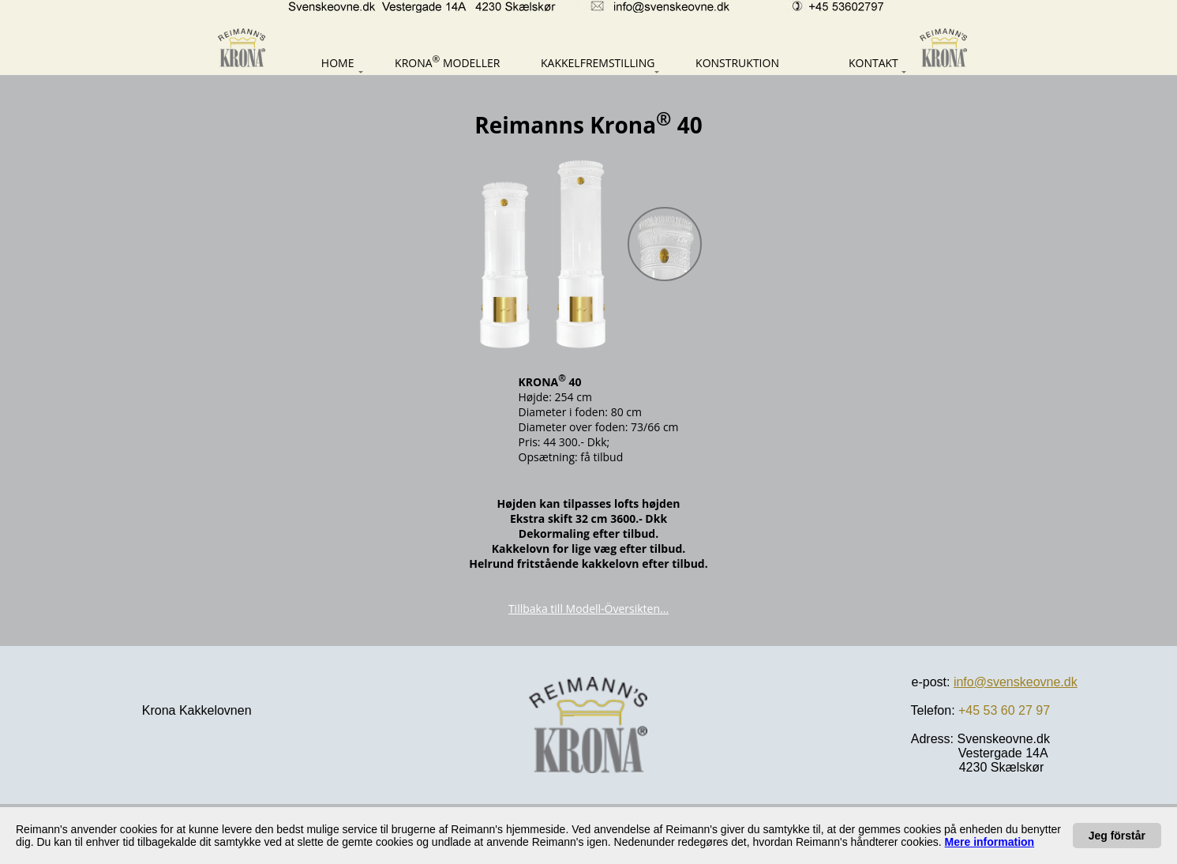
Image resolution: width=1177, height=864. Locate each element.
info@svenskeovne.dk (1016, 682)
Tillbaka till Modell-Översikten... (588, 608)
